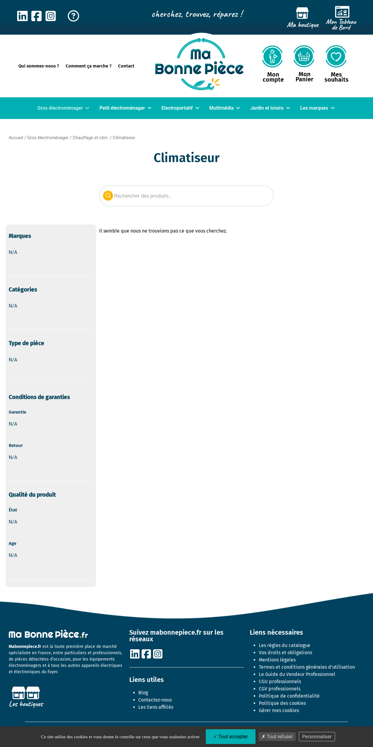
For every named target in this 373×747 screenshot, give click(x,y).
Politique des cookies (282, 703)
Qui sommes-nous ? (38, 66)
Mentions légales (277, 660)
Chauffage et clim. (91, 137)
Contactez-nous (155, 700)
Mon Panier (304, 76)
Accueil (16, 137)
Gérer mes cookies (279, 710)
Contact (126, 66)
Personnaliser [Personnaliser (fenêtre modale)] (317, 736)
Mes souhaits (336, 77)
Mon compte (273, 77)
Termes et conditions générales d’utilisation (307, 667)
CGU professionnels (280, 681)
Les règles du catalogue (284, 645)
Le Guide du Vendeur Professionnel (297, 674)
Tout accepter (230, 736)
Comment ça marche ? (88, 66)
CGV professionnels (279, 689)
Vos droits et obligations (285, 652)
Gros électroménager (47, 137)
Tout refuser (277, 736)
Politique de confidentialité (289, 696)
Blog (143, 692)
